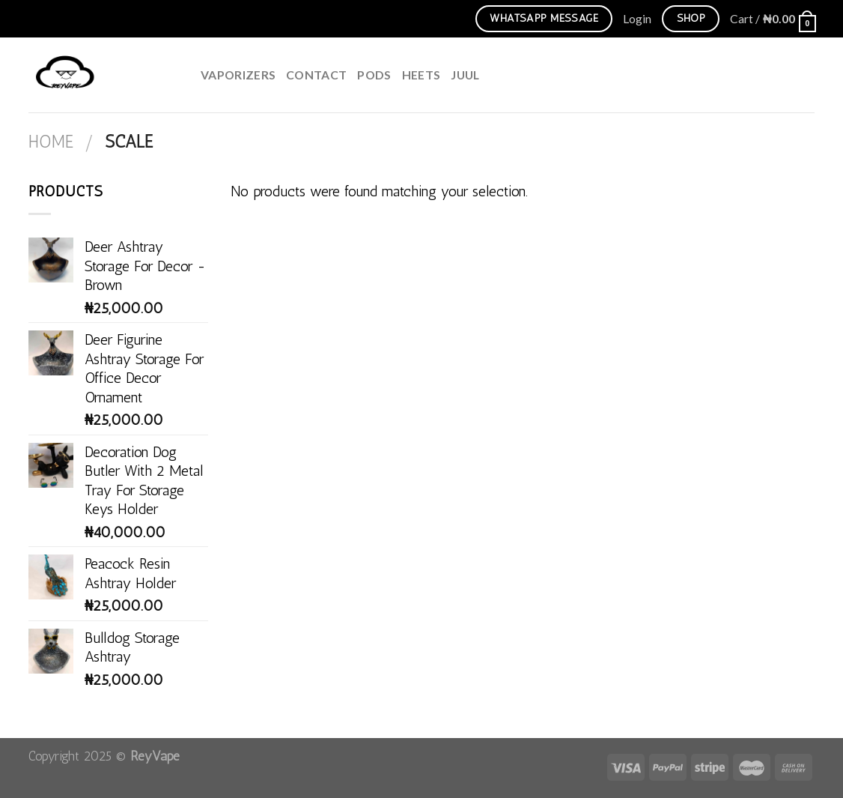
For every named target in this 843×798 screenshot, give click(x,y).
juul (465, 74)
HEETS (421, 74)
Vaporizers (238, 74)
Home (50, 142)
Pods (374, 74)
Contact (316, 74)
